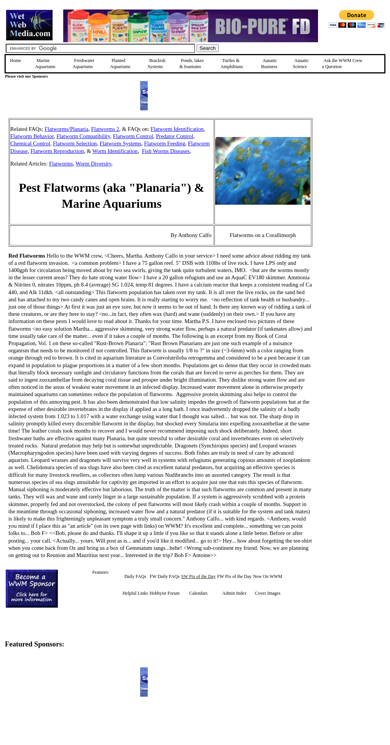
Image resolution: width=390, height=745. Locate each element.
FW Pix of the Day (234, 576)
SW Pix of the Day (198, 576)
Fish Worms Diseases (166, 151)
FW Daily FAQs (164, 576)
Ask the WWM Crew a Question (342, 63)
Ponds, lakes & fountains (191, 63)
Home (15, 60)
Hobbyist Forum (165, 593)
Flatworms (61, 164)
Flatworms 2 (105, 129)
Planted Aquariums (120, 63)
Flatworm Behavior (32, 136)
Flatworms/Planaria (66, 129)
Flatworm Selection (75, 143)
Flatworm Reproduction (57, 151)
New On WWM (267, 576)
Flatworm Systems (120, 143)
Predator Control (174, 136)
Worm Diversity (94, 164)
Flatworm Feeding (164, 143)
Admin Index (234, 593)
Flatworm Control (133, 136)
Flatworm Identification (177, 129)
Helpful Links (135, 593)
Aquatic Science (301, 63)
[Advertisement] (351, 172)
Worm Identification (115, 151)
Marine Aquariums (45, 63)
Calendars (198, 593)
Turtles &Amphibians (232, 63)
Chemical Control (30, 143)
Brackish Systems (157, 63)
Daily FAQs (135, 576)
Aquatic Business (269, 63)
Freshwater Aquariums (83, 63)
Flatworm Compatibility (83, 136)
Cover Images (267, 593)
